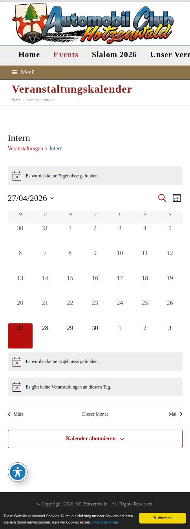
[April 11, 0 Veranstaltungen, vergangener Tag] (144, 261)
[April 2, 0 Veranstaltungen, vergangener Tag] (95, 236)
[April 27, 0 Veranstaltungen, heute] (20, 335)
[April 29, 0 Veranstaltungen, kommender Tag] (70, 335)
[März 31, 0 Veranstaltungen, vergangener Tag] (45, 236)
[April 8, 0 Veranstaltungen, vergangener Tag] (70, 261)
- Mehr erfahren (105, 522)
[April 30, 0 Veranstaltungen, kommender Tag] (95, 335)
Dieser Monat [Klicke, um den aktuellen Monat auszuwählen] (95, 414)
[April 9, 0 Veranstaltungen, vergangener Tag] (95, 261)
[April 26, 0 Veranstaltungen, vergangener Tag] (170, 310)
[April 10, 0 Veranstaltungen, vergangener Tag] (120, 261)
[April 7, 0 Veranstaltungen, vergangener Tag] (45, 261)
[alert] (95, 175)
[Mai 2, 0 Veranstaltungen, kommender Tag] (144, 335)
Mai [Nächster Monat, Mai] (175, 414)
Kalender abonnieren (91, 438)
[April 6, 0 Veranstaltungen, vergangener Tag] (20, 261)
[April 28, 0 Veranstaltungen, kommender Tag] (45, 335)
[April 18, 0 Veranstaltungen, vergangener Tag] (144, 286)
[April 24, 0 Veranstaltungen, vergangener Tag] (120, 310)
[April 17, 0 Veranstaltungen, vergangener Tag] (120, 286)
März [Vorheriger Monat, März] (16, 414)
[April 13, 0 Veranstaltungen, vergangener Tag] (20, 286)
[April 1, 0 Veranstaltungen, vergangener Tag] (70, 236)
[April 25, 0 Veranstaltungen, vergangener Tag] (144, 310)
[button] (23, 72)
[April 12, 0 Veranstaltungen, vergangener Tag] (170, 261)
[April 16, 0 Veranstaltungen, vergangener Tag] (95, 286)
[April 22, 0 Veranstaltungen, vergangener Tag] (70, 310)
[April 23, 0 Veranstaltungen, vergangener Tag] (95, 310)
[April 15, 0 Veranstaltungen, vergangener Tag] (70, 286)
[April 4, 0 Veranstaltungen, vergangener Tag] (144, 236)
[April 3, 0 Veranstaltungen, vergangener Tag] (120, 236)
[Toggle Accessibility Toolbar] (17, 472)
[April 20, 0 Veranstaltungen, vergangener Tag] (20, 310)
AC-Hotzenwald (90, 504)
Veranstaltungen (25, 148)
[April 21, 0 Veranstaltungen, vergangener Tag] (45, 310)
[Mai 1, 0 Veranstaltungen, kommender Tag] (120, 335)
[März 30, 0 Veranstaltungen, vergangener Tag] (20, 236)
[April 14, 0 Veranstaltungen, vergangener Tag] (45, 286)
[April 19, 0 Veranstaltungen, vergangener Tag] (170, 286)
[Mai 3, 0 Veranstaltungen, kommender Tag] (170, 335)
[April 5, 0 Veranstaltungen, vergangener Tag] (170, 236)
